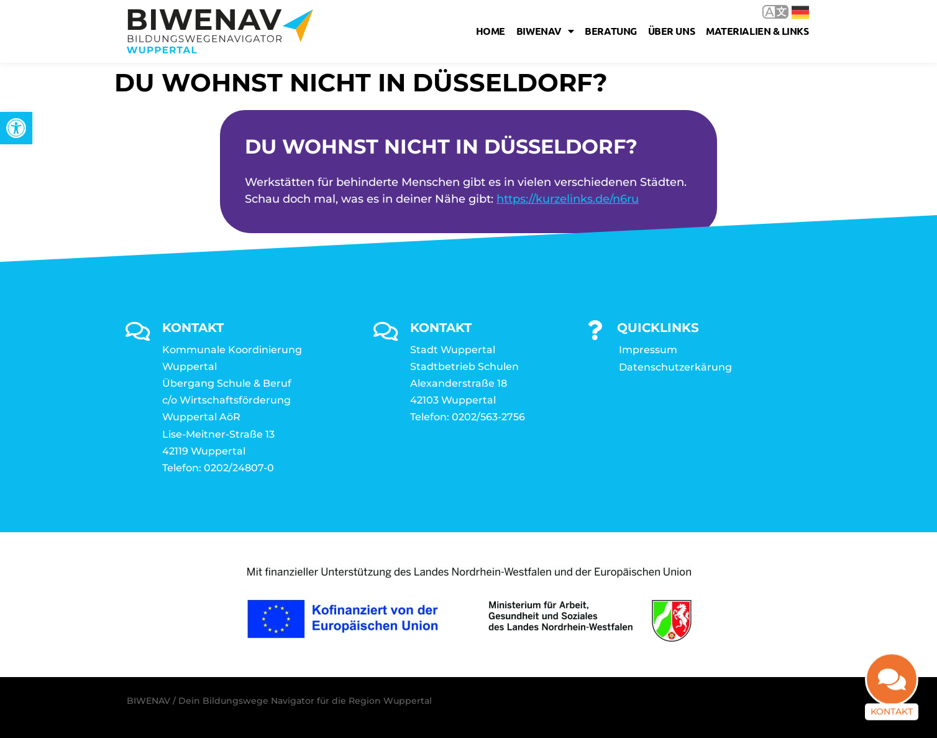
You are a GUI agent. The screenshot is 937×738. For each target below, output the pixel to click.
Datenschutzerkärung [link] (675, 367)
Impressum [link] (648, 350)
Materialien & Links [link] (757, 30)
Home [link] (490, 30)
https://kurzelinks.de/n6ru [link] (567, 199)
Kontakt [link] (892, 709)
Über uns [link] (671, 30)
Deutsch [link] (800, 12)
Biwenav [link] (545, 31)
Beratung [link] (610, 30)
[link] (16, 128)
